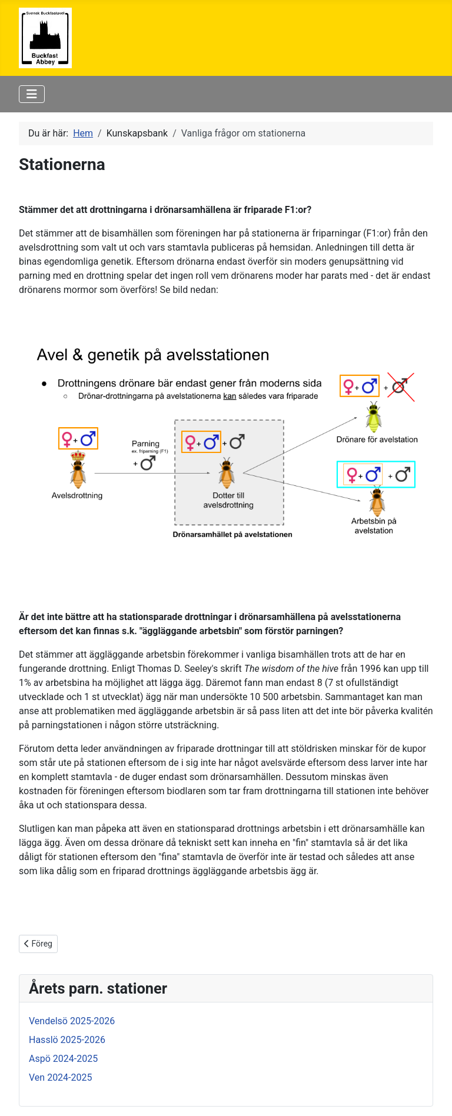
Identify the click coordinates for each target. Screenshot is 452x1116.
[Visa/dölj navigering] (32, 94)
